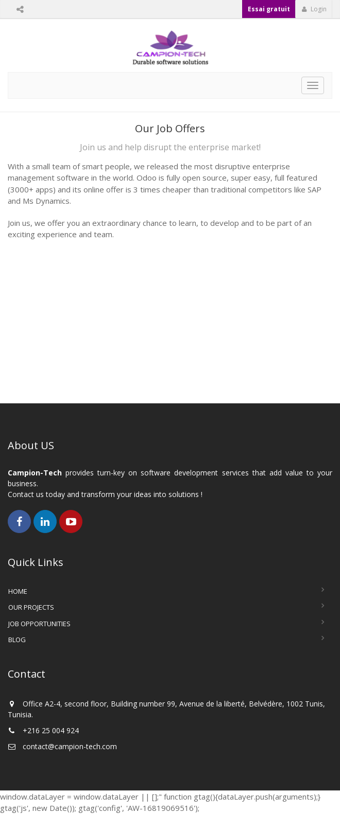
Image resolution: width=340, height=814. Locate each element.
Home (17, 591)
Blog (17, 639)
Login (314, 9)
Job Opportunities (39, 623)
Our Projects (31, 607)
